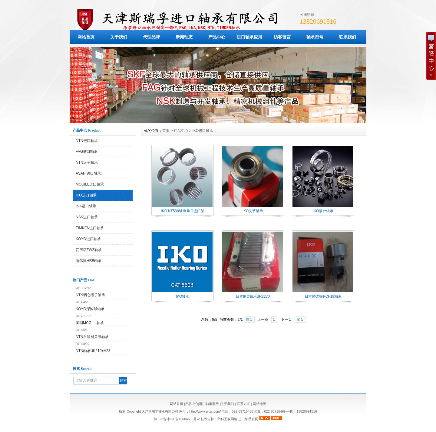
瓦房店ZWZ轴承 (89, 250)
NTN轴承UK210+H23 (93, 351)
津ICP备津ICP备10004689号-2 (177, 419)
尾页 (300, 319)
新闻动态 (184, 37)
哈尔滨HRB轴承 (88, 261)
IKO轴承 (183, 296)
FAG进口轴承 (86, 151)
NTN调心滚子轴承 (90, 295)
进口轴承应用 (249, 37)
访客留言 (282, 37)
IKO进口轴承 (86, 195)
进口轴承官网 (248, 419)
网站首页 (86, 37)
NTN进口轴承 (87, 141)
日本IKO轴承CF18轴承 (323, 296)
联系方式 (243, 404)
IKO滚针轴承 (323, 211)
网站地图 (259, 404)
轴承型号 (314, 37)
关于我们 (118, 37)
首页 (166, 131)
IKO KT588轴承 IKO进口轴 (182, 211)
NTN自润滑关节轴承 (92, 337)
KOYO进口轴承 (88, 239)
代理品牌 (151, 37)
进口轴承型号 (209, 404)
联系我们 (347, 37)
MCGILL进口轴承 (90, 184)
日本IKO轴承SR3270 (253, 296)
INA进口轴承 (86, 206)
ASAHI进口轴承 (88, 173)
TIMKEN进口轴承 (90, 228)
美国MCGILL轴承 (90, 323)
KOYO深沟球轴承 (90, 309)
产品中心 (216, 37)
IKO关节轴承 (253, 211)
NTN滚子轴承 (87, 162)
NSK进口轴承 (87, 217)
